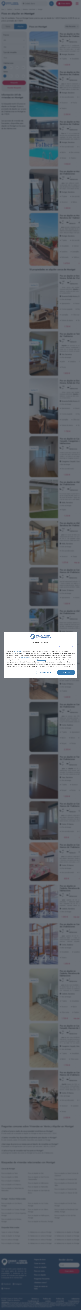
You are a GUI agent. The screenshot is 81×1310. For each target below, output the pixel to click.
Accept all (66, 672)
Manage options (45, 672)
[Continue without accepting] (66, 647)
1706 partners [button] (18, 651)
